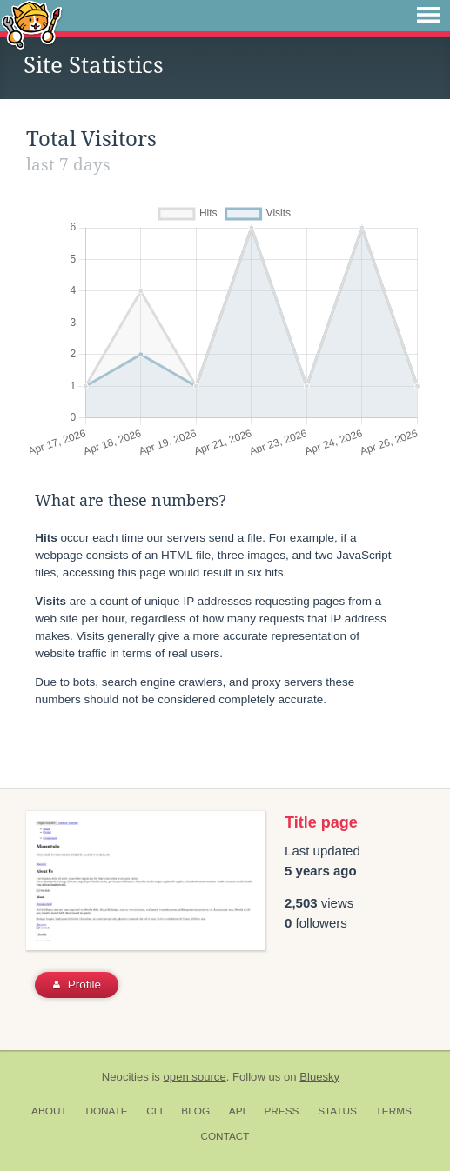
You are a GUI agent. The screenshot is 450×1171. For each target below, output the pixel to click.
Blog (195, 1111)
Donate (106, 1111)
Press (281, 1111)
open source (195, 1076)
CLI (154, 1111)
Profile (77, 984)
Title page (321, 822)
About (49, 1111)
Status (337, 1111)
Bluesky (319, 1076)
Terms (394, 1111)
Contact (224, 1136)
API (237, 1111)
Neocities (125, 1076)
